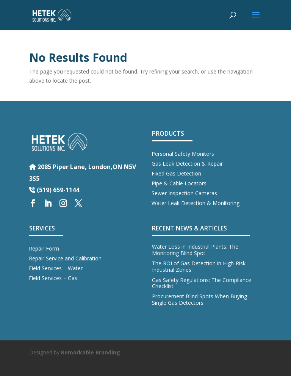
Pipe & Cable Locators (179, 183)
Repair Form (44, 248)
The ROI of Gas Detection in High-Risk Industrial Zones (199, 266)
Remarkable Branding (90, 352)
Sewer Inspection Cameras (184, 193)
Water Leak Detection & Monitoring (195, 203)
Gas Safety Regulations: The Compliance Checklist (201, 283)
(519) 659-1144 (54, 190)
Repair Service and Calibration (65, 258)
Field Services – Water (56, 268)
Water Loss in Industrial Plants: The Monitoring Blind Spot (195, 250)
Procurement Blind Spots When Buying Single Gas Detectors (199, 299)
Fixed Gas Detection (176, 173)
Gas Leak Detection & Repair (187, 163)
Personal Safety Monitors (183, 153)
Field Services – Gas (53, 278)
